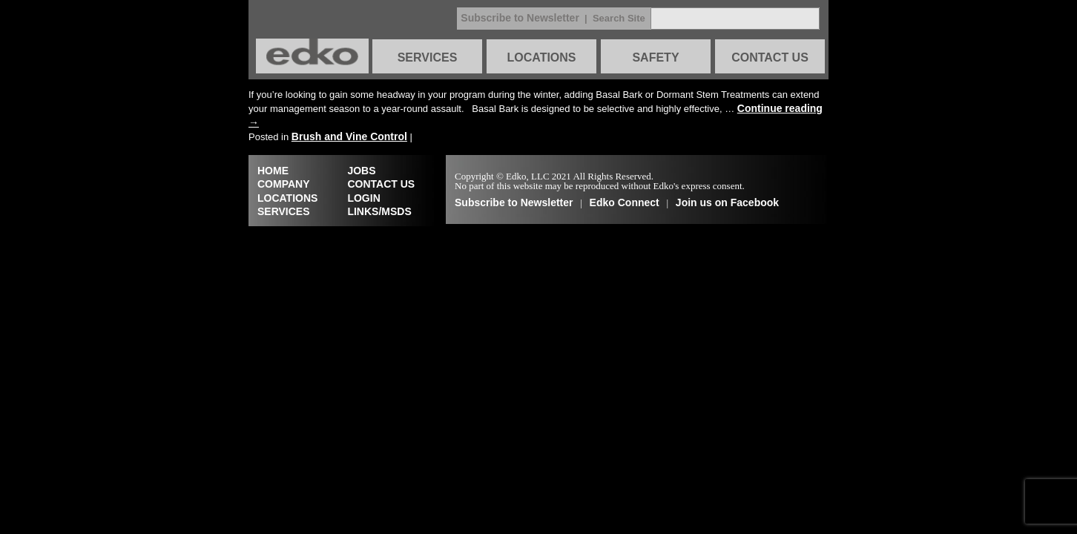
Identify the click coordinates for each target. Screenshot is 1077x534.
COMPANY (283, 184)
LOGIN (363, 198)
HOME (273, 171)
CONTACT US (769, 57)
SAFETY (655, 57)
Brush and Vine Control (349, 136)
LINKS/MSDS (379, 211)
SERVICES (428, 57)
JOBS (361, 171)
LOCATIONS (541, 57)
